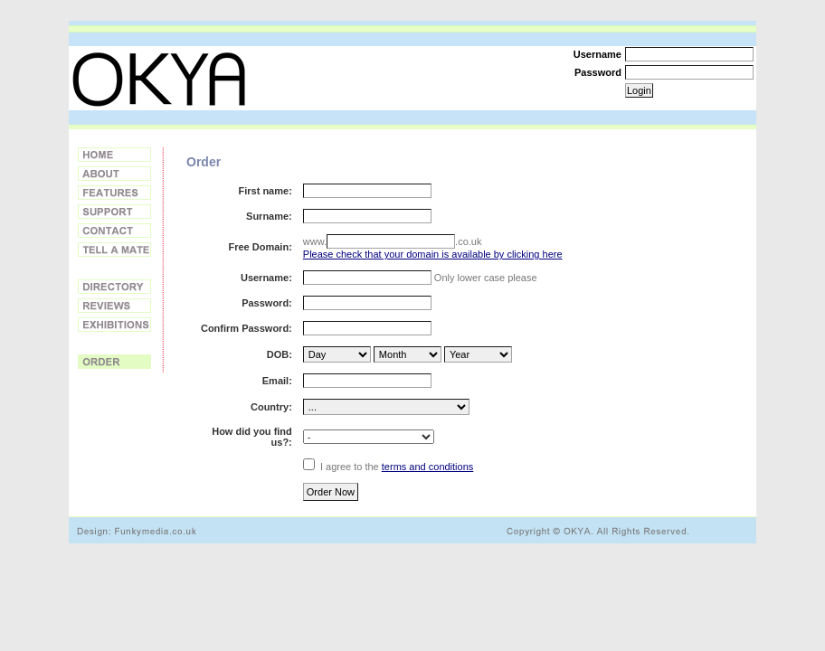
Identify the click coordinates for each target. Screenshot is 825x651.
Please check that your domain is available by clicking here (433, 254)
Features (114, 192)
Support (114, 211)
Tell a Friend (114, 249)
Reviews (114, 305)
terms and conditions (428, 466)
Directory (114, 286)
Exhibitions (114, 324)
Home (114, 154)
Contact (114, 230)
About (114, 173)
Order (114, 361)
